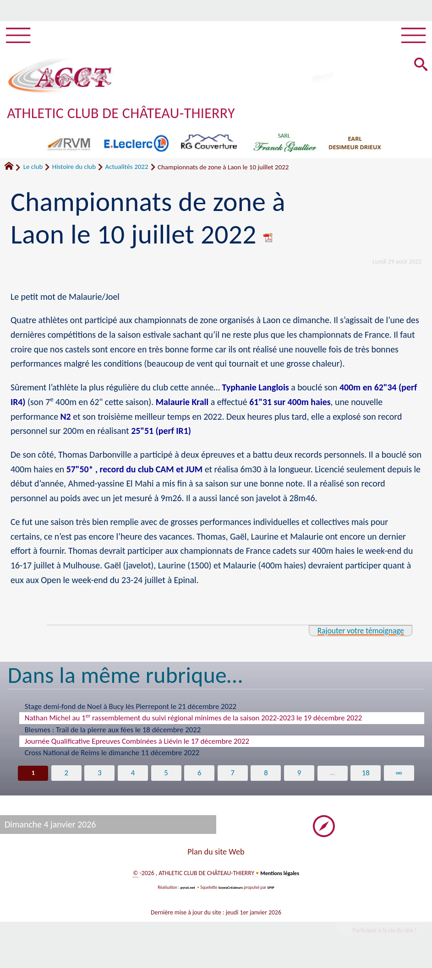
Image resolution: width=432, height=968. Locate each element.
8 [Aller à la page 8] (267, 777)
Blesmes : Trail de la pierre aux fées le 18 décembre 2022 (113, 734)
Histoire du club (74, 171)
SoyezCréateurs (231, 892)
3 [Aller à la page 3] (98, 777)
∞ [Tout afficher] (401, 777)
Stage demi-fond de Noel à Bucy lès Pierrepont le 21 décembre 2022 (130, 710)
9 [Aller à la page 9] (300, 777)
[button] (419, 69)
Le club (33, 171)
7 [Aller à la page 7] (233, 777)
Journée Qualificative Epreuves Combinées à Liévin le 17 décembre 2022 (137, 745)
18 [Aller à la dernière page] (368, 777)
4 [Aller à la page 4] (132, 777)
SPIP (273, 892)
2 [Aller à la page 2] (64, 777)
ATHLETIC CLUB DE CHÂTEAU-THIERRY (137, 116)
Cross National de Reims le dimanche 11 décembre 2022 (112, 757)
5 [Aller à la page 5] (166, 777)
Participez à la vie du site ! (378, 936)
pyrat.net (185, 892)
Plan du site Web (215, 857)
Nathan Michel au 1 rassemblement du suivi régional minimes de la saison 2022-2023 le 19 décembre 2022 (193, 721)
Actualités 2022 (126, 171)
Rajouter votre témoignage (353, 634)
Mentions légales (279, 878)
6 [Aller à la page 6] (199, 777)
